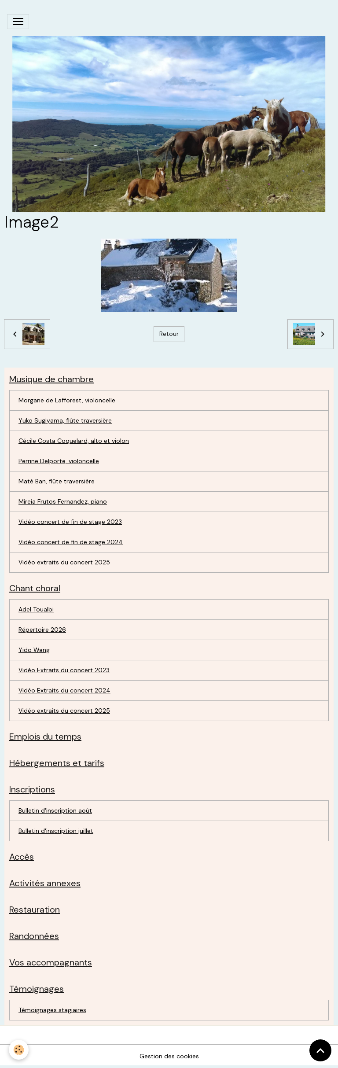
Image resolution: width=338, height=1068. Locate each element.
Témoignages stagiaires (52, 1010)
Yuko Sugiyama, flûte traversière (65, 420)
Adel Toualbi (36, 609)
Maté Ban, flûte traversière (56, 481)
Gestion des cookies (169, 1056)
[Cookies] (19, 1050)
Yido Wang (34, 650)
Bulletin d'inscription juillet (55, 831)
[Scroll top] (320, 1050)
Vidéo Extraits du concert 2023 (64, 670)
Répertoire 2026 (42, 629)
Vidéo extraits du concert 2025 (64, 562)
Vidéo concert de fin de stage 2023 (70, 522)
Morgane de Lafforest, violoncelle (66, 400)
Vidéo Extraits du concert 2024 (64, 690)
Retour (169, 334)
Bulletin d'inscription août (55, 810)
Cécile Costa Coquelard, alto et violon (73, 441)
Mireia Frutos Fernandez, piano (62, 501)
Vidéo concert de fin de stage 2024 (70, 542)
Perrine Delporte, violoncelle (58, 461)
